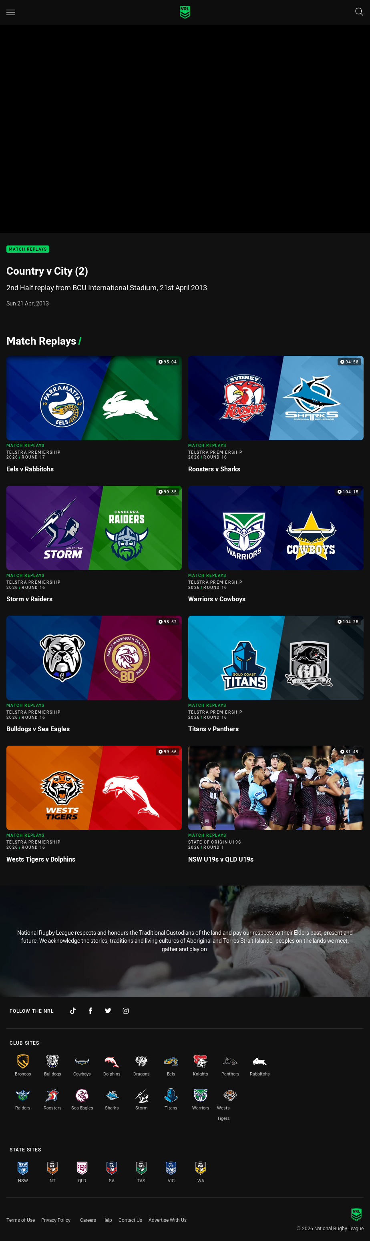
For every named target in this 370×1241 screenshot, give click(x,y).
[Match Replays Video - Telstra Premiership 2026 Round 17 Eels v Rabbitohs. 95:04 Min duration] (94, 417)
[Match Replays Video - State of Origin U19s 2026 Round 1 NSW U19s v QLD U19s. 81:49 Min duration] (276, 807)
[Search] (359, 12)
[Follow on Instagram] (126, 1011)
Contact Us (130, 1220)
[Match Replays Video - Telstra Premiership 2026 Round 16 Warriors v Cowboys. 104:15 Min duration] (276, 547)
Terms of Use (20, 1220)
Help (107, 1220)
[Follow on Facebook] (90, 1011)
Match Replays (28, 249)
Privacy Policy (55, 1220)
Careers (88, 1220)
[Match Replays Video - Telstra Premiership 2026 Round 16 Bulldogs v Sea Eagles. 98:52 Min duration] (94, 677)
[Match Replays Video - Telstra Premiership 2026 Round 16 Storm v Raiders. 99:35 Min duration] (94, 547)
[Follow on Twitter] (108, 1011)
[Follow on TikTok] (73, 1011)
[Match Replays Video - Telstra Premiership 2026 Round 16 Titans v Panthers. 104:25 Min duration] (276, 677)
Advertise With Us (168, 1220)
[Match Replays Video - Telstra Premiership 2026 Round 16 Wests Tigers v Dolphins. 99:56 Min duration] (94, 807)
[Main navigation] (10, 12)
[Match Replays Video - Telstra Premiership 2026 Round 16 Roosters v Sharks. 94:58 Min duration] (276, 417)
